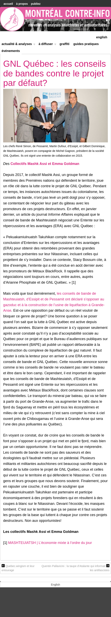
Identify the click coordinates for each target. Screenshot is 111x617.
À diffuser (47, 44)
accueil (8, 3)
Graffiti (64, 44)
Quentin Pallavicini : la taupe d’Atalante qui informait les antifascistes (75, 568)
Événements (11, 51)
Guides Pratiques (86, 44)
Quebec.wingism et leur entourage (18, 568)
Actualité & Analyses (18, 44)
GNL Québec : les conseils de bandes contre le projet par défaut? (54, 73)
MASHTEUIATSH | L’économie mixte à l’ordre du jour (50, 543)
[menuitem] (102, 36)
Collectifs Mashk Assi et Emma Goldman (44, 164)
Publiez (36, 3)
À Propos (22, 3)
